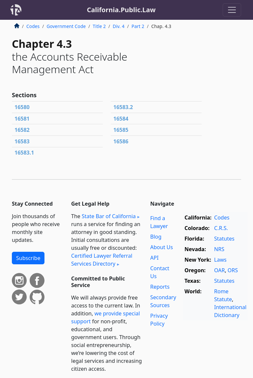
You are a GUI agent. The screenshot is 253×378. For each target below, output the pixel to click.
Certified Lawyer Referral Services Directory (101, 259)
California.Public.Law (121, 9)
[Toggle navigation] (232, 9)
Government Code (66, 26)
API (154, 257)
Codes (33, 26)
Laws (220, 259)
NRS (219, 249)
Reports (160, 286)
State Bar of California (109, 216)
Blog (155, 236)
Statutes (224, 238)
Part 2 (137, 26)
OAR (219, 270)
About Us (161, 247)
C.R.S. (221, 228)
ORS (233, 270)
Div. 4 (119, 26)
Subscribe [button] (28, 258)
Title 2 (99, 26)
